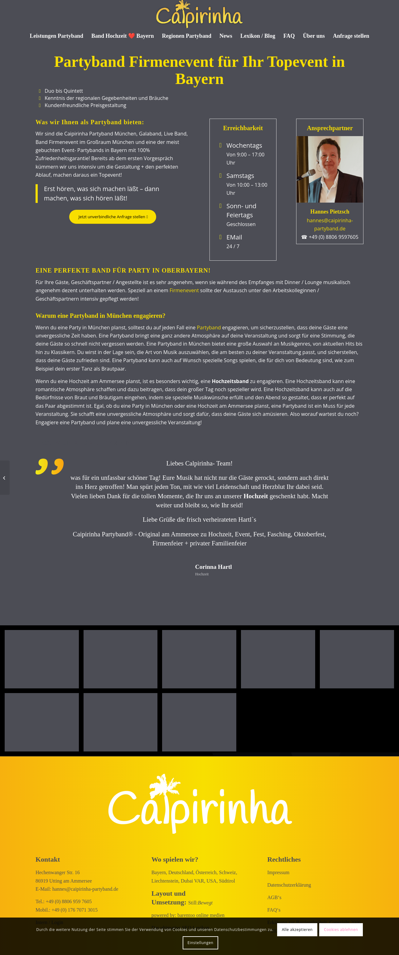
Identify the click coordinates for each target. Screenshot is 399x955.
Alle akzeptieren (297, 929)
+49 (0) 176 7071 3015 (75, 910)
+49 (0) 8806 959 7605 (69, 901)
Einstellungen (201, 942)
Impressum (278, 872)
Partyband (209, 327)
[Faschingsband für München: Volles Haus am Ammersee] (5, 477)
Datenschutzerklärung (289, 885)
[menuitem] (57, 36)
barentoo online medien (200, 915)
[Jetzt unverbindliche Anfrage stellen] (111, 217)
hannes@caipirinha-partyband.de (85, 889)
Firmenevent (184, 290)
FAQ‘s (273, 910)
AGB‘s (274, 897)
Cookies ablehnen (341, 929)
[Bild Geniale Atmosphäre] (123, 661)
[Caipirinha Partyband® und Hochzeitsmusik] (199, 14)
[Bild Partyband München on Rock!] (44, 661)
